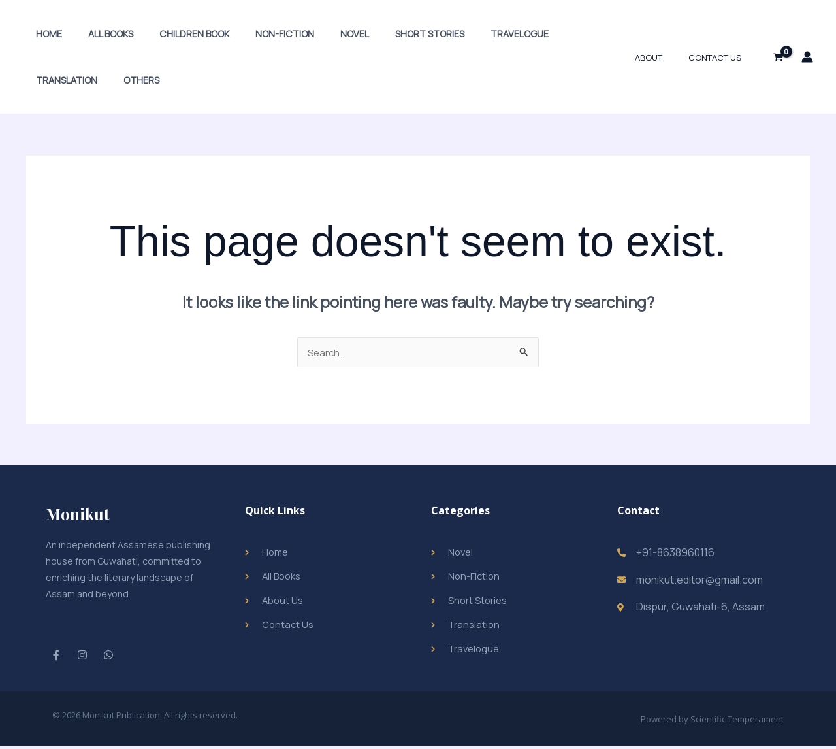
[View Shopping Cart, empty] (777, 57)
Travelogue (472, 33)
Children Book (176, 33)
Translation (550, 33)
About (662, 57)
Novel (322, 33)
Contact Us (719, 57)
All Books (99, 33)
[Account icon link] (807, 57)
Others (50, 80)
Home (45, 33)
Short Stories (389, 33)
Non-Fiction (259, 33)
